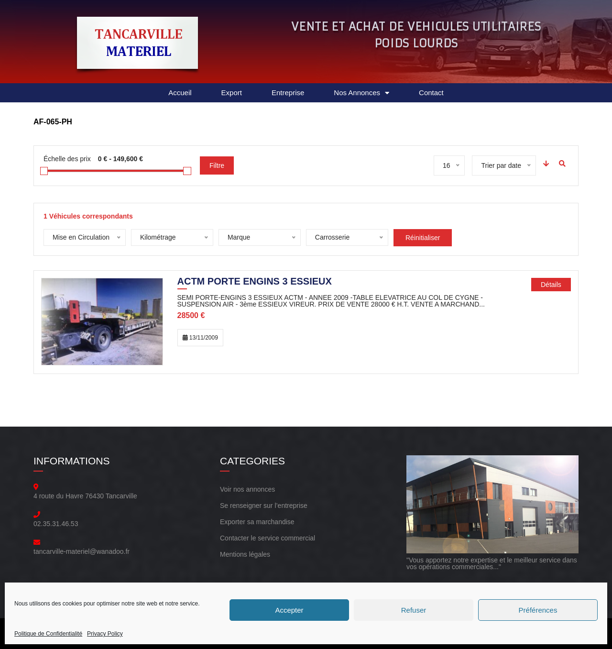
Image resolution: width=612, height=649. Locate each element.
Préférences (538, 610)
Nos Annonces (361, 93)
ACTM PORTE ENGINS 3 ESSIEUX (254, 282)
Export (231, 92)
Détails (551, 284)
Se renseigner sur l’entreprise (263, 505)
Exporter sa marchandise (257, 522)
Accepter (289, 610)
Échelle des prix (67, 158)
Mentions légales (245, 554)
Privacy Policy (105, 633)
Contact (431, 92)
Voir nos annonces (247, 489)
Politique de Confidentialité (48, 633)
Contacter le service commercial (267, 538)
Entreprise (288, 92)
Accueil (179, 92)
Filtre (216, 165)
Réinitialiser (422, 238)
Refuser (413, 610)
